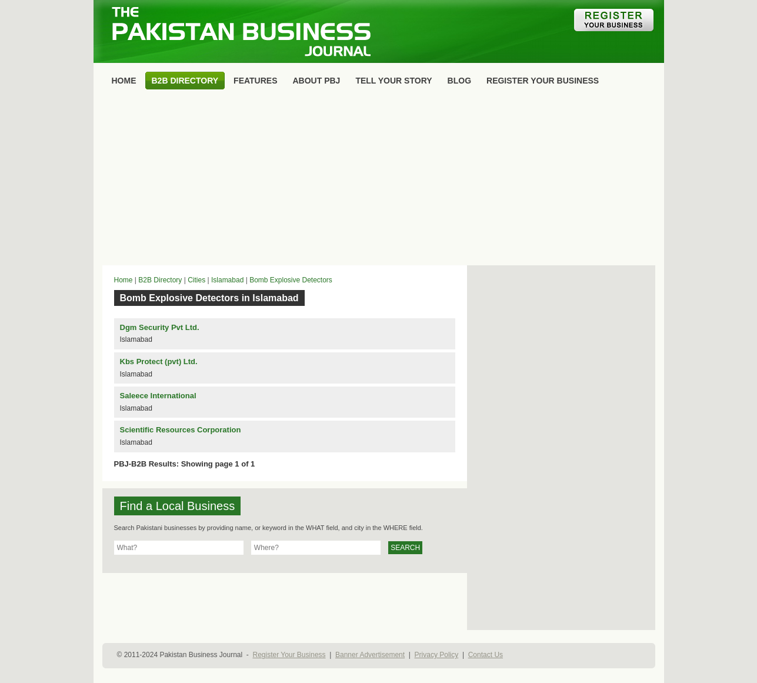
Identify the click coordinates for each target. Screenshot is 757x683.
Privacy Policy (437, 655)
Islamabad (227, 280)
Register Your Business (288, 655)
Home (123, 280)
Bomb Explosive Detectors (290, 280)
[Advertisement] (379, 180)
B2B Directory (160, 280)
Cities (196, 280)
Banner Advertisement (370, 655)
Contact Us (485, 655)
